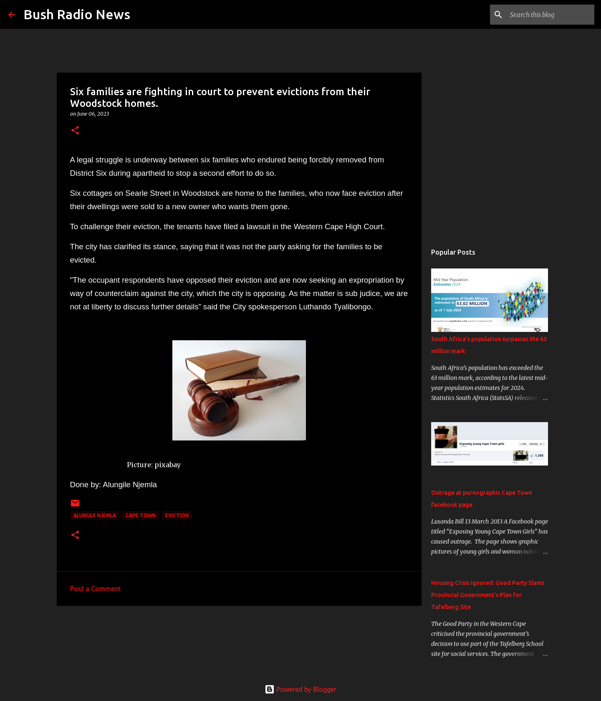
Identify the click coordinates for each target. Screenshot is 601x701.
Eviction (177, 515)
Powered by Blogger (300, 689)
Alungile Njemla (94, 515)
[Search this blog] (550, 15)
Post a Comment (95, 588)
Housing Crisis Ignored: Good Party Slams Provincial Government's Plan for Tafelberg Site (487, 595)
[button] (75, 131)
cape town (141, 515)
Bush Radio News (76, 14)
